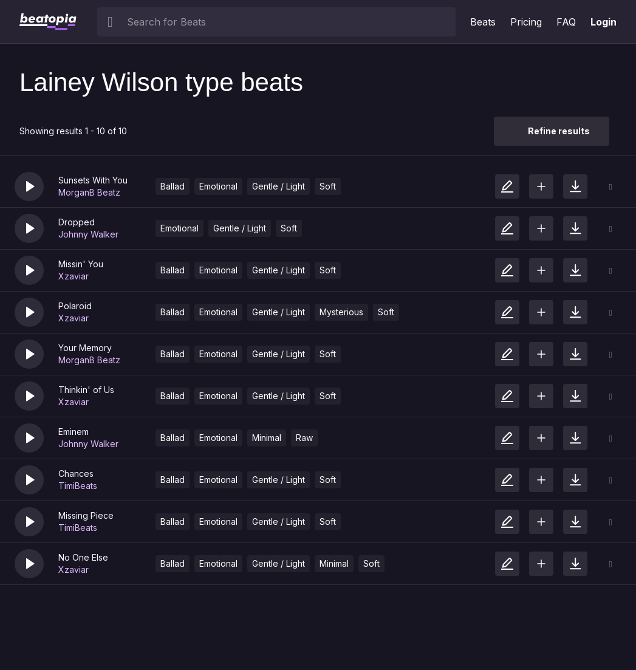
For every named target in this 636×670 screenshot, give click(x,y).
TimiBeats (77, 485)
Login (603, 22)
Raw (304, 437)
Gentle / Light (278, 186)
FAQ (566, 22)
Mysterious (341, 312)
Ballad (172, 186)
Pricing (526, 22)
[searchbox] (288, 22)
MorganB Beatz (89, 192)
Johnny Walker (88, 234)
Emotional (218, 186)
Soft (328, 186)
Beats (483, 22)
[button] (29, 186)
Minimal (266, 437)
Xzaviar (73, 276)
